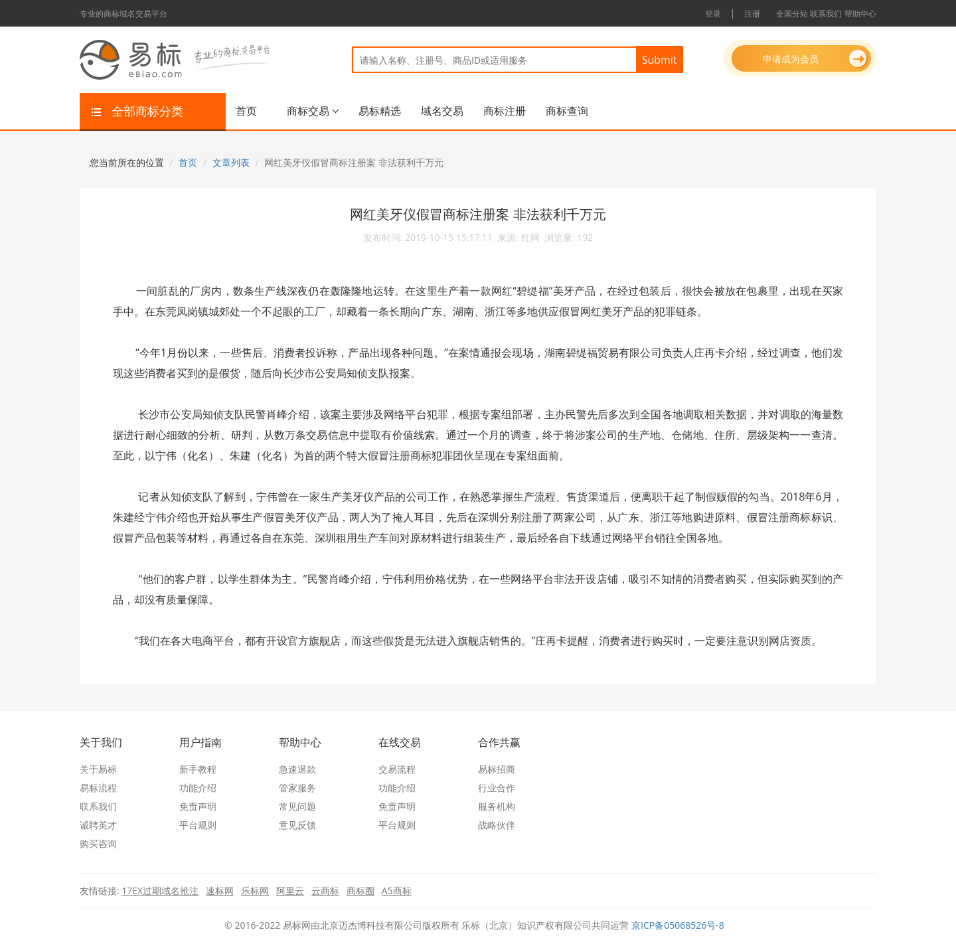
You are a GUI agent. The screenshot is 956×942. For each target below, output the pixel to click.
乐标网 (255, 890)
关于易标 (98, 769)
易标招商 (496, 769)
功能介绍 (197, 787)
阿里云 (290, 890)
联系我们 (826, 13)
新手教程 (197, 769)
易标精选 (379, 111)
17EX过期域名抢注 (160, 890)
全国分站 (792, 13)
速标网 (220, 890)
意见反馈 (297, 825)
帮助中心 (860, 13)
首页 (246, 111)
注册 (752, 13)
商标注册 (504, 111)
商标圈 (360, 890)
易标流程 (98, 787)
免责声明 (197, 806)
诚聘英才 (98, 825)
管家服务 (297, 787)
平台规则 (197, 825)
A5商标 (397, 890)
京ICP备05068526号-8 (677, 925)
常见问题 (297, 806)
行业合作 (496, 787)
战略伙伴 (496, 825)
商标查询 (567, 111)
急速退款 (297, 769)
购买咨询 (98, 843)
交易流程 (397, 769)
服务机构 (496, 806)
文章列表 (231, 162)
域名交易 (442, 111)
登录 (713, 13)
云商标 (325, 890)
